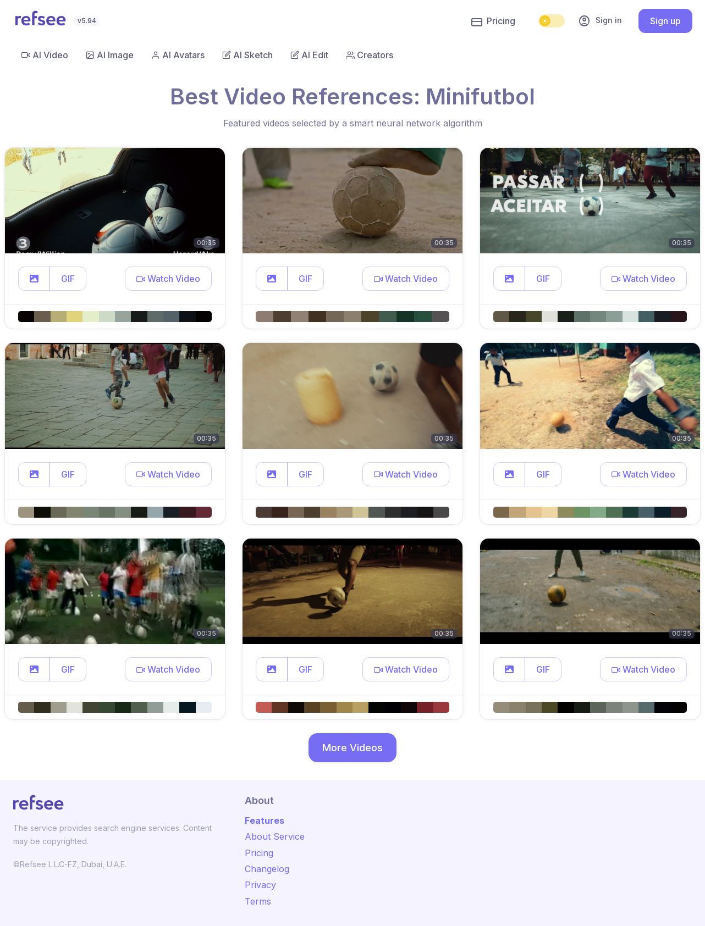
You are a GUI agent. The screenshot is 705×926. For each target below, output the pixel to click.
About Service (275, 836)
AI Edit (309, 54)
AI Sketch (247, 54)
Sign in (600, 20)
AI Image (110, 54)
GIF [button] (68, 278)
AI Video (44, 54)
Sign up (665, 20)
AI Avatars (178, 54)
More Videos (352, 747)
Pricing (493, 21)
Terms (258, 901)
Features (264, 820)
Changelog (267, 868)
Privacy (260, 884)
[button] (34, 279)
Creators (369, 54)
